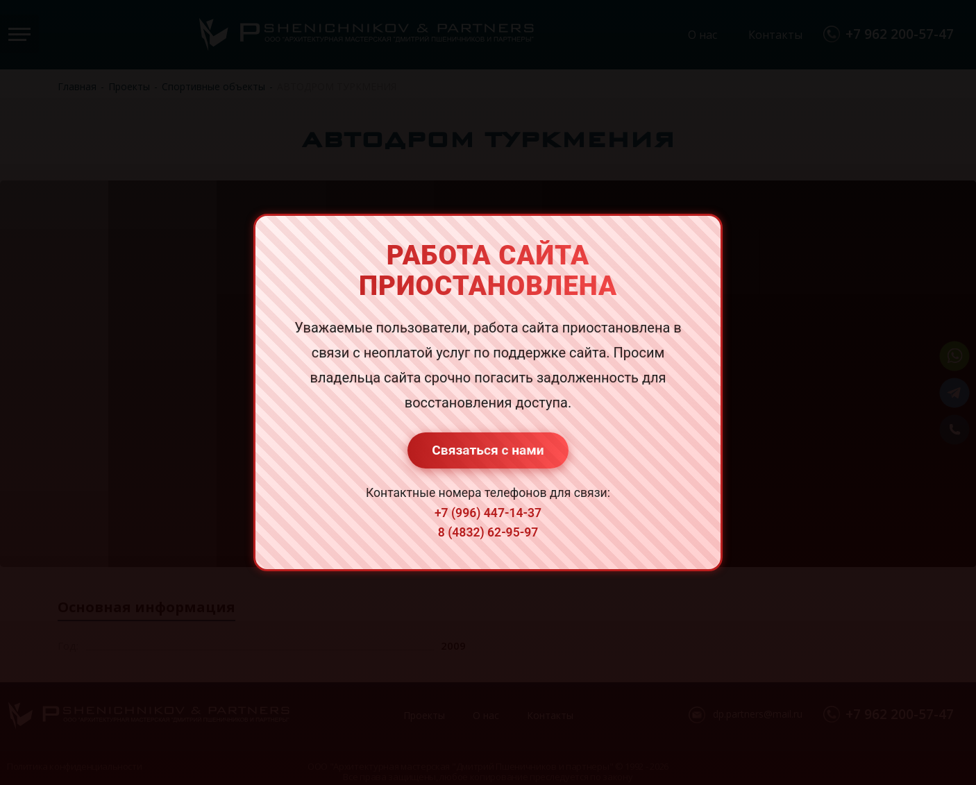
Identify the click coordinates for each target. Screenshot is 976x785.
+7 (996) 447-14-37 (488, 513)
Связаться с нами (488, 450)
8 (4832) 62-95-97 (488, 532)
